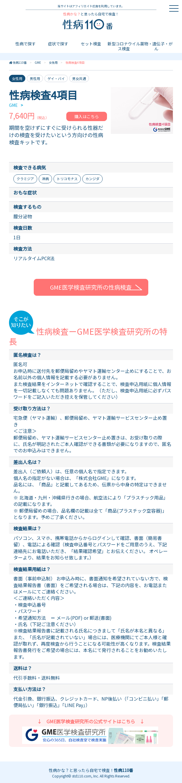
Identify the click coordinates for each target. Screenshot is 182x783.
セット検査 (91, 44)
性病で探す (25, 44)
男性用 (35, 78)
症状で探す (58, 44)
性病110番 (20, 62)
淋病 (45, 178)
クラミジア (25, 178)
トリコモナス (67, 178)
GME (38, 62)
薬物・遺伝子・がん (156, 46)
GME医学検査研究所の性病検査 (91, 287)
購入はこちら (86, 116)
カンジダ (92, 178)
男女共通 (79, 78)
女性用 (53, 62)
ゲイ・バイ (56, 78)
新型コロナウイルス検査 (124, 46)
